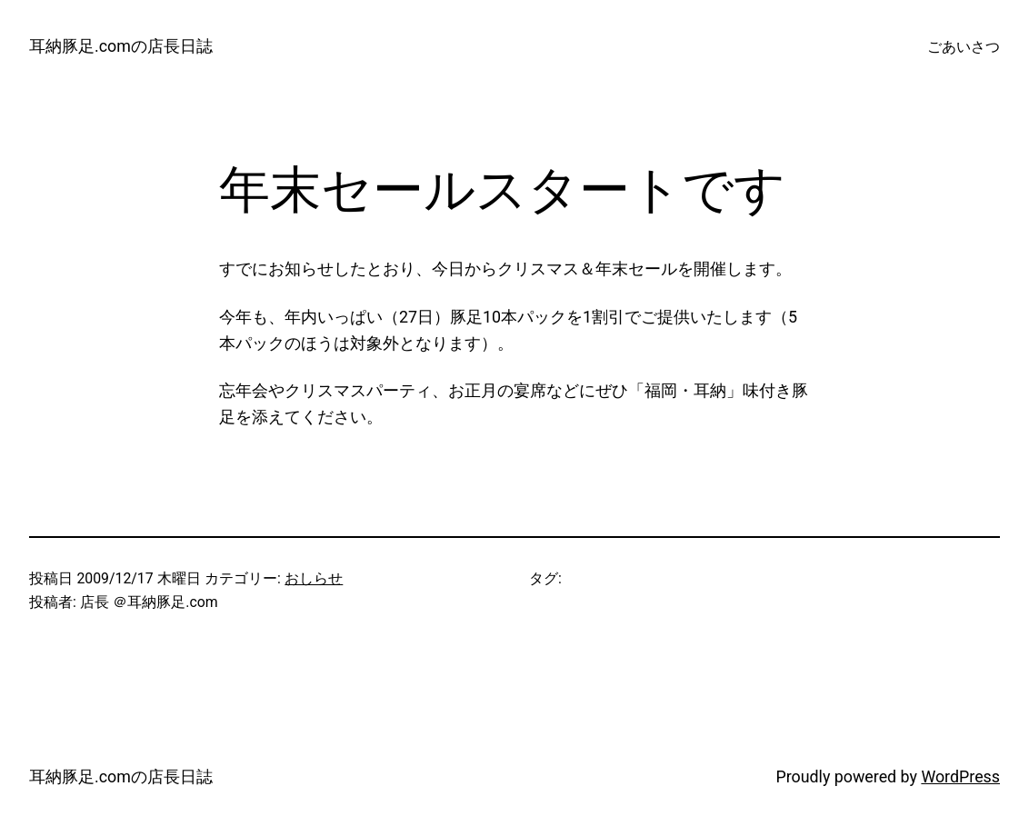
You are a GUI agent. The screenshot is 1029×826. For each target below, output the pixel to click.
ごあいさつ (963, 46)
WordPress (960, 776)
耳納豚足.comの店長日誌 (121, 45)
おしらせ (314, 578)
